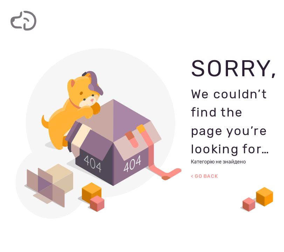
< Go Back (204, 176)
